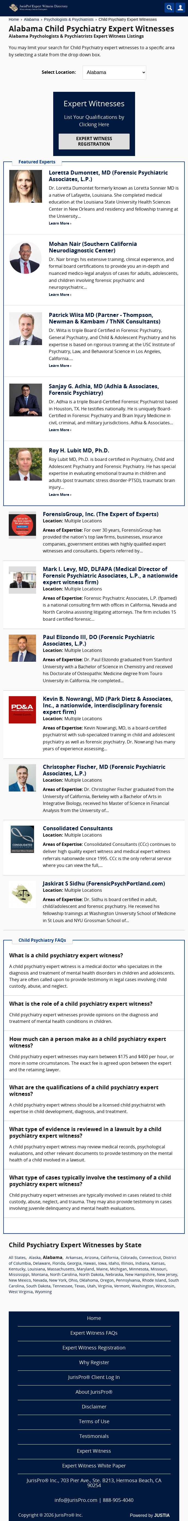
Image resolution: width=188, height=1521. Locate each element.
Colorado (129, 1258)
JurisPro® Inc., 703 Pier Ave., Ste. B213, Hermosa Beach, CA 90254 (94, 1483)
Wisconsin (165, 1286)
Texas (79, 1286)
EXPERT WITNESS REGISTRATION (94, 141)
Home (14, 19)
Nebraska (114, 1275)
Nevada (40, 1281)
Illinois (127, 1264)
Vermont (122, 1286)
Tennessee (62, 1286)
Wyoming (43, 1292)
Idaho (114, 1264)
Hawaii (89, 1264)
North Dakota (91, 1275)
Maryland (85, 1269)
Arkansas (74, 1258)
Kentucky (17, 1269)
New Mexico (20, 1281)
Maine (102, 1269)
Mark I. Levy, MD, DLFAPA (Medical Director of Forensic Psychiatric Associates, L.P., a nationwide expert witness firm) (110, 576)
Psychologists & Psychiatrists (69, 19)
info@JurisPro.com (76, 1500)
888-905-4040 (118, 1500)
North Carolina (63, 1275)
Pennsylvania (128, 1281)
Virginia (105, 1286)
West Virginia (21, 1292)
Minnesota (138, 1269)
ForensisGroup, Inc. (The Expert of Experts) (101, 514)
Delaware (41, 1264)
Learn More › (60, 223)
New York (57, 1281)
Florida (58, 1264)
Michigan (118, 1269)
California (109, 1258)
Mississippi (19, 1275)
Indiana (142, 1264)
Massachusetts (60, 1269)
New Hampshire (140, 1275)
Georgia (74, 1264)
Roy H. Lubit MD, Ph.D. (79, 451)
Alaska (35, 1258)
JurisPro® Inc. (69, 1515)
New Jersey (167, 1275)
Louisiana (36, 1269)
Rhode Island (154, 1281)
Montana (39, 1275)
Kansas (158, 1264)
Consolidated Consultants (78, 829)
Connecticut (150, 1258)
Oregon (107, 1281)
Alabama (31, 19)
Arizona (92, 1258)
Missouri (158, 1269)
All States (17, 1258)
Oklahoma (88, 1281)
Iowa (102, 1264)
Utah (91, 1286)
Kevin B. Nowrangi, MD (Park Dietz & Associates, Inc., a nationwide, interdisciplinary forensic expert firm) (108, 706)
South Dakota (38, 1286)
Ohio (72, 1281)
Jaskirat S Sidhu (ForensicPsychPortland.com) (104, 884)
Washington (143, 1286)
